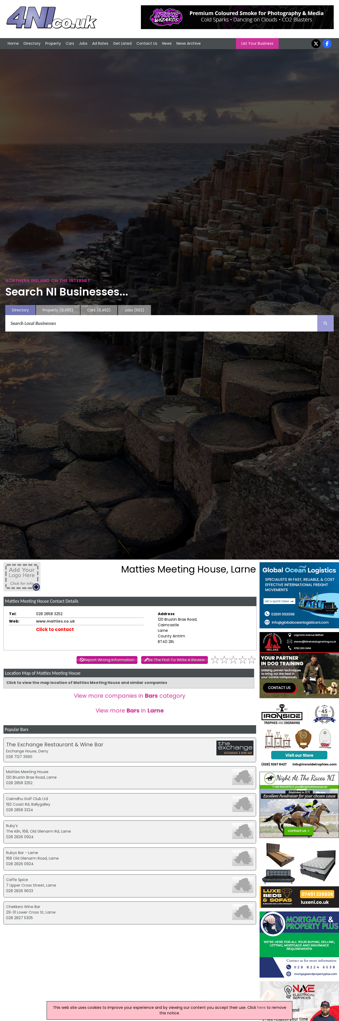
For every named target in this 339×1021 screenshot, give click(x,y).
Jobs (83, 43)
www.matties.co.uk (55, 621)
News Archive (188, 43)
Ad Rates (100, 43)
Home (13, 43)
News (167, 43)
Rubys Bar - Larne (22, 852)
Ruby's (12, 825)
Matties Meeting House (27, 771)
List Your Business (257, 43)
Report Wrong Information (109, 659)
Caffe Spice (17, 879)
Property (53, 43)
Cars (70, 43)
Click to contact (55, 629)
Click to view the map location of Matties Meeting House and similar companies (86, 682)
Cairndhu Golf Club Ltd (27, 798)
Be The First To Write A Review (176, 659)
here (261, 1007)
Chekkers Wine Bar (23, 906)
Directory (32, 43)
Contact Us (146, 43)
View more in (130, 710)
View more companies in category (129, 696)
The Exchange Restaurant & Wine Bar (54, 744)
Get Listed (122, 43)
